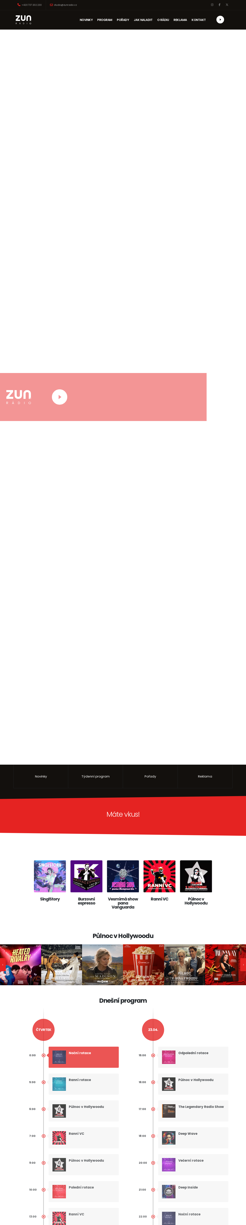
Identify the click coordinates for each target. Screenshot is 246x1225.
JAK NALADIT (143, 20)
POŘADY (123, 20)
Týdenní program (95, 776)
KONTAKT (200, 20)
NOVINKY (86, 20)
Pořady (150, 776)
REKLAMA (182, 20)
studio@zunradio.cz (63, 5)
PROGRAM (104, 20)
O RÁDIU (163, 20)
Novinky (41, 776)
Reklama (205, 776)
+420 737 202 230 (29, 5)
